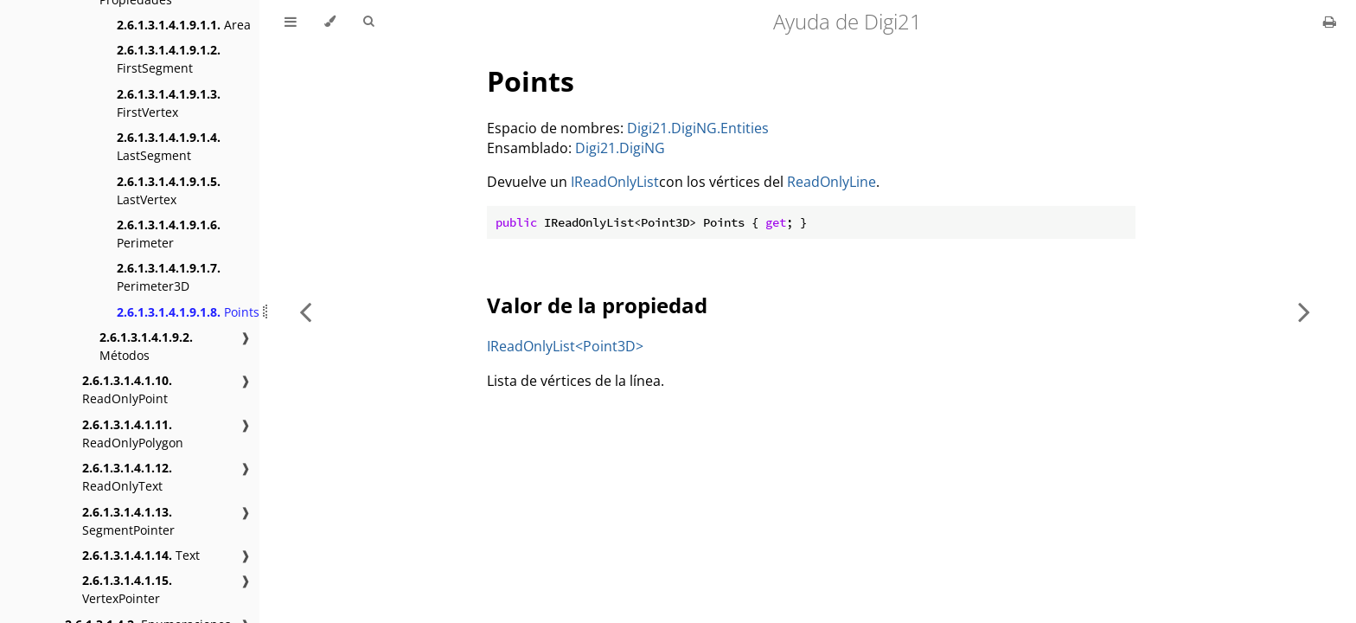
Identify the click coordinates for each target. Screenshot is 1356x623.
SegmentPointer (128, 521)
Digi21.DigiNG (620, 147)
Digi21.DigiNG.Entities (698, 128)
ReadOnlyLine (831, 181)
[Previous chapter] (305, 311)
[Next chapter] (1304, 311)
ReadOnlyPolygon (132, 433)
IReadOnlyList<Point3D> (565, 346)
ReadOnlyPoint (127, 389)
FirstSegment (169, 59)
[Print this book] (1329, 21)
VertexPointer (127, 589)
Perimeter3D (169, 277)
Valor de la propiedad (597, 305)
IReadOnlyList (615, 181)
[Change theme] (329, 21)
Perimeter (169, 233)
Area (184, 24)
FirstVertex (169, 103)
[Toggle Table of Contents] (290, 21)
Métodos (146, 346)
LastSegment (169, 146)
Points (188, 312)
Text (141, 555)
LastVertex (169, 190)
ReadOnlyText (127, 476)
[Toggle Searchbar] (368, 21)
